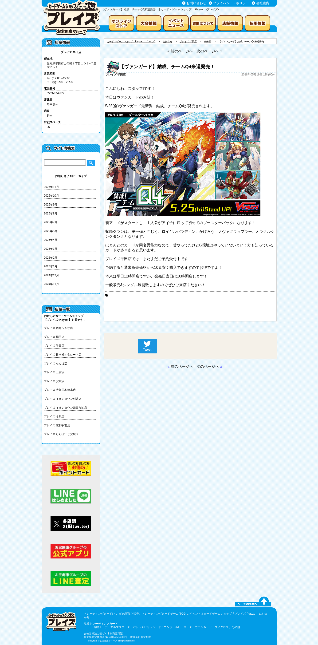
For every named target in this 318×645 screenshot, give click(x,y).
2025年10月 (51, 195)
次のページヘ (207, 366)
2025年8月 (50, 213)
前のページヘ (182, 366)
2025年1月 (50, 266)
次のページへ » (209, 51)
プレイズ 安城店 (54, 381)
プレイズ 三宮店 (54, 372)
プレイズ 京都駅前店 (57, 425)
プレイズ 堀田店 (54, 337)
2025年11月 (51, 187)
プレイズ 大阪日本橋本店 (60, 390)
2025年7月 (50, 222)
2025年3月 (50, 248)
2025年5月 (50, 231)
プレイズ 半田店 (54, 345)
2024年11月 (51, 284)
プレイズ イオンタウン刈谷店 (62, 398)
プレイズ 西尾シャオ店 (58, 328)
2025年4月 (50, 239)
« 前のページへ (180, 51)
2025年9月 (50, 204)
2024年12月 (51, 275)
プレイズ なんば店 (55, 363)
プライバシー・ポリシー (231, 3)
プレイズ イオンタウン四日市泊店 (65, 407)
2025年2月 (50, 257)
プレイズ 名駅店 (54, 416)
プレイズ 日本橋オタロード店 (62, 354)
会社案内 (262, 3)
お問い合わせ (196, 3)
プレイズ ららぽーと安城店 (61, 434)
